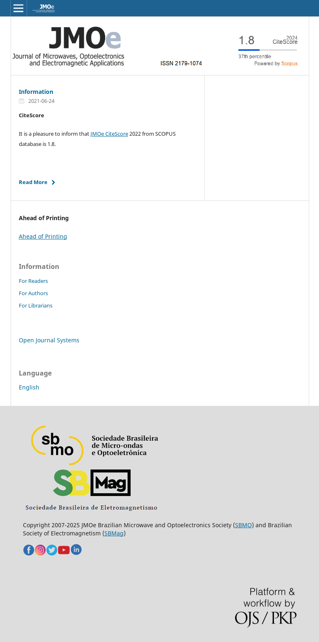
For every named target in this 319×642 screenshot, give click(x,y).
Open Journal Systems (49, 340)
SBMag (114, 533)
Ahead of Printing (43, 236)
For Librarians (35, 305)
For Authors (33, 293)
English (29, 387)
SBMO (243, 525)
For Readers (33, 281)
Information (36, 92)
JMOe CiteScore (109, 133)
